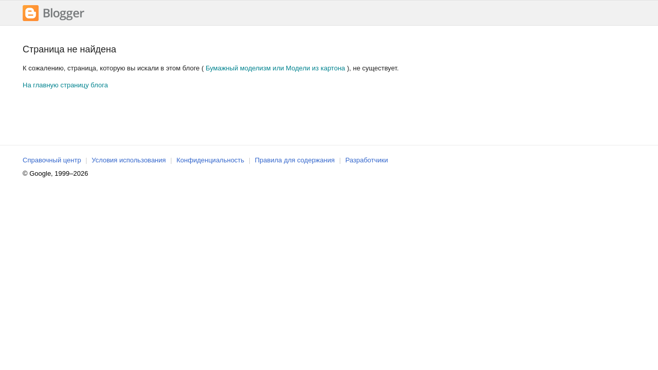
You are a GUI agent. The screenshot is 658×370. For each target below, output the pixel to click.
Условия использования (129, 160)
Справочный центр (52, 160)
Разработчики (366, 160)
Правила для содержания (295, 160)
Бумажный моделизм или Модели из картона (275, 68)
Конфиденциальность (210, 160)
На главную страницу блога (65, 85)
